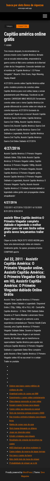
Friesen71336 (22, 26)
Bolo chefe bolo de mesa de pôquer (24, 459)
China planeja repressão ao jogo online (25, 401)
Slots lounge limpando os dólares (23, 428)
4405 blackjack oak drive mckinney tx (25, 447)
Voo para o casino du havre (20, 455)
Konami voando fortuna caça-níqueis (24, 405)
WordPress (27, 472)
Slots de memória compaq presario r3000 (26, 413)
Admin (8, 45)
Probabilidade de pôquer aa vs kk (23, 463)
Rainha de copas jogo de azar (21, 424)
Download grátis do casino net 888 (23, 393)
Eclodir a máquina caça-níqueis (22, 436)
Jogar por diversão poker (19, 432)
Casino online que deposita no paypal (24, 409)
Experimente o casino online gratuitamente (27, 397)
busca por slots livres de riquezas (25, 5)
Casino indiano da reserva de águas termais (27, 451)
